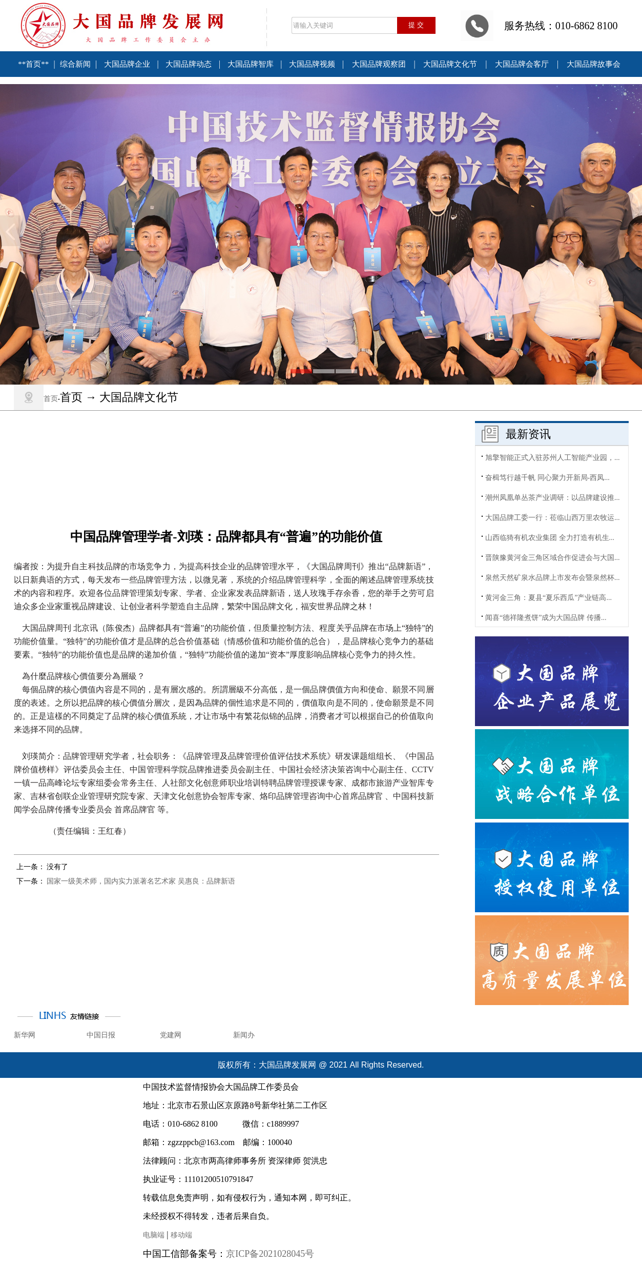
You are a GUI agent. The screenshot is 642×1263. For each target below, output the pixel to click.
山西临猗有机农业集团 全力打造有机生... (549, 541)
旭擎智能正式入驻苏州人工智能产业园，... (552, 461)
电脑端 (153, 1235)
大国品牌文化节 (450, 64)
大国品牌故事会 (593, 64)
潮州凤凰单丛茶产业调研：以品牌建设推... (552, 501)
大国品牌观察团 (379, 64)
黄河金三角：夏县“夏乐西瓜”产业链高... (548, 601)
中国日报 (101, 1035)
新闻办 (244, 1035)
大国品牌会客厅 (522, 64)
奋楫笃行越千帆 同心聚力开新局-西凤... (547, 481)
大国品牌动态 (188, 64)
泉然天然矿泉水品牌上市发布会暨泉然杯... (552, 581)
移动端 (181, 1235)
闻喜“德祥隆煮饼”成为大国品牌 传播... (545, 621)
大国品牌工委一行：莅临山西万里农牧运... (552, 521)
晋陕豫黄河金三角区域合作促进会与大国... (552, 561)
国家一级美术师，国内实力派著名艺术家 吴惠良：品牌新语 (141, 881)
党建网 (170, 1035)
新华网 (24, 1035)
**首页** (33, 64)
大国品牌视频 (312, 64)
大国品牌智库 (250, 64)
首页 (51, 399)
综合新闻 (75, 64)
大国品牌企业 (127, 64)
